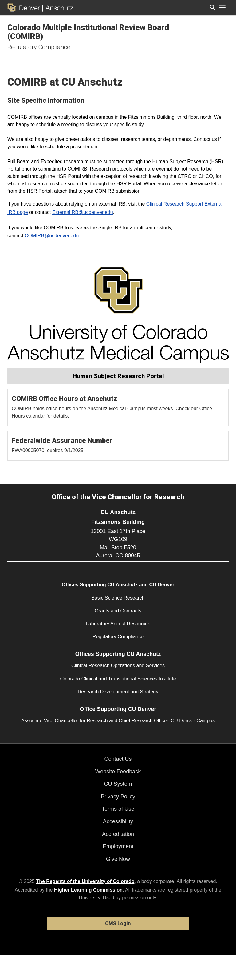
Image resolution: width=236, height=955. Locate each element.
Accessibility (118, 821)
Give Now (118, 859)
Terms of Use (118, 809)
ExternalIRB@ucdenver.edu (82, 212)
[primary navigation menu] (222, 8)
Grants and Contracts (118, 610)
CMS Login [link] (118, 923)
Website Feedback (118, 771)
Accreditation (118, 834)
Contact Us (118, 759)
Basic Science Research (117, 597)
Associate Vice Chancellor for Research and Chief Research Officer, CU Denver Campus (118, 720)
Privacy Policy (118, 796)
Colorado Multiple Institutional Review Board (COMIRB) (88, 32)
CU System (118, 784)
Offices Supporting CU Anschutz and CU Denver (118, 584)
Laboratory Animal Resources (118, 623)
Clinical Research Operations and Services (118, 665)
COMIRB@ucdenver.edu (52, 235)
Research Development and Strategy (118, 691)
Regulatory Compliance (38, 47)
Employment (118, 846)
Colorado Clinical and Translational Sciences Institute (118, 678)
